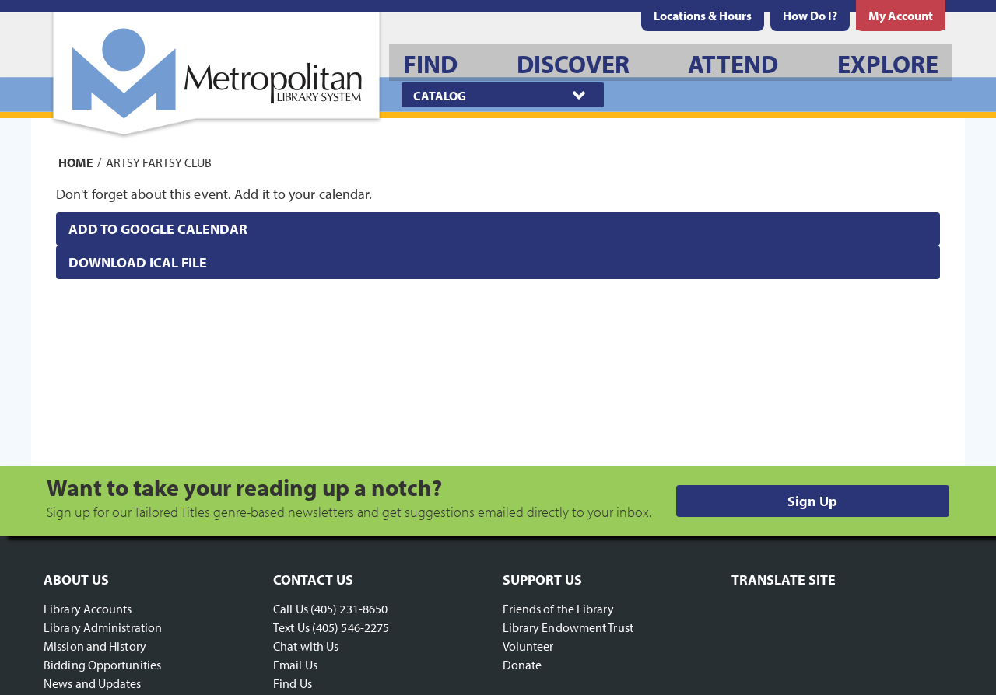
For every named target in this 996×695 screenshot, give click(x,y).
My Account (900, 15)
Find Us (292, 683)
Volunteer (528, 646)
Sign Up (812, 501)
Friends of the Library (558, 608)
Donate (522, 664)
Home (75, 161)
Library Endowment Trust (568, 627)
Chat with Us (305, 646)
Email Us (295, 664)
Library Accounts (88, 608)
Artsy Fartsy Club (159, 161)
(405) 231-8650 (349, 608)
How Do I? (810, 15)
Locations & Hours (703, 15)
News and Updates (93, 683)
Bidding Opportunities (102, 664)
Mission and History (95, 646)
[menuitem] (702, 15)
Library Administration (103, 627)
